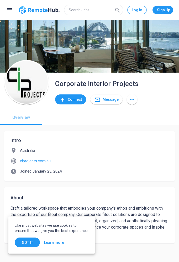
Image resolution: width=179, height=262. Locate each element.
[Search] (117, 10)
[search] (93, 10)
